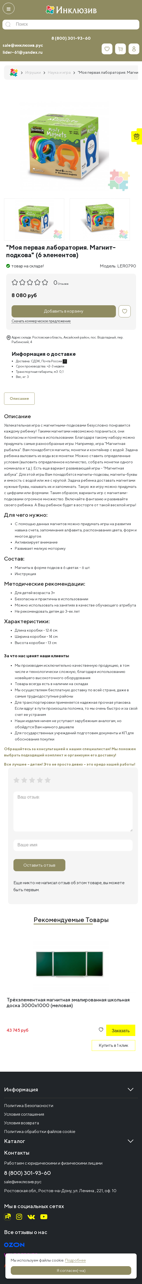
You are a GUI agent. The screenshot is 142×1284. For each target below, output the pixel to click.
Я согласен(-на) (71, 1270)
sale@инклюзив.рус (23, 45)
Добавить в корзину (63, 311)
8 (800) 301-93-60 (71, 38)
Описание (19, 398)
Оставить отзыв (39, 865)
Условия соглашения (24, 1114)
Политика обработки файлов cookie (39, 1131)
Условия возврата (21, 1122)
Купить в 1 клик (113, 1045)
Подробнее (75, 1260)
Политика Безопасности (28, 1105)
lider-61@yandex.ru (22, 52)
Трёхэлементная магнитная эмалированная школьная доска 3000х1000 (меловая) (68, 1002)
